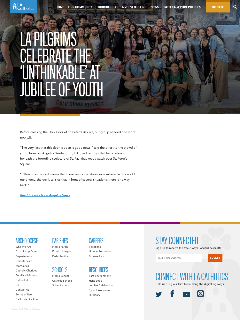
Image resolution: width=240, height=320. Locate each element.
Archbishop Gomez (27, 251)
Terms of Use (24, 294)
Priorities (104, 7)
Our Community (80, 7)
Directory (94, 295)
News (155, 7)
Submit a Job (60, 285)
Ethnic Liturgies (61, 251)
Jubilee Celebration (101, 285)
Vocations (95, 247)
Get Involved (125, 7)
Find (143, 7)
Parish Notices (61, 256)
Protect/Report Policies (182, 7)
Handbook (95, 280)
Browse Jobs (97, 256)
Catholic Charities (26, 270)
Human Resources (100, 251)
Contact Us (22, 289)
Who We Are (23, 247)
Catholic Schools (62, 280)
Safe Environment (100, 276)
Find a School (60, 276)
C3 (17, 285)
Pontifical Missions (27, 275)
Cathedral (22, 280)
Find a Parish (60, 247)
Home (60, 7)
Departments (24, 256)
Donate (218, 7)
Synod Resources (99, 290)
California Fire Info (27, 299)
